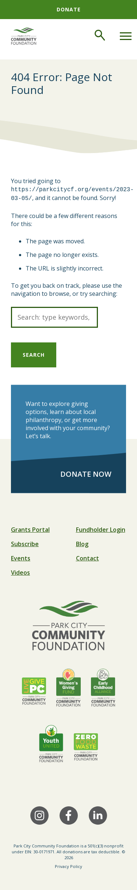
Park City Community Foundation (46, 844)
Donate (69, 9)
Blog (82, 542)
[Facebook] (69, 814)
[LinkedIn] (98, 814)
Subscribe (25, 542)
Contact (87, 557)
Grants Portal (30, 528)
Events (20, 557)
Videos (20, 571)
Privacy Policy (68, 865)
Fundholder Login (100, 528)
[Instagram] (39, 814)
